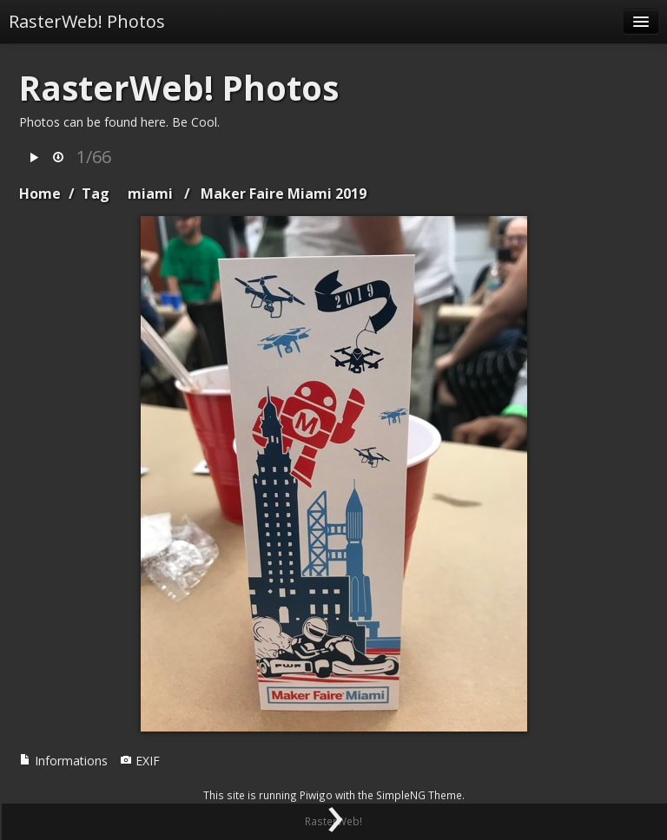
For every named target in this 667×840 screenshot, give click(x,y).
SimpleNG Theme (419, 795)
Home (40, 193)
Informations (63, 760)
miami (150, 193)
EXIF (140, 760)
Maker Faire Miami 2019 (284, 193)
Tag (95, 193)
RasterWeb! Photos (87, 21)
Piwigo (316, 795)
